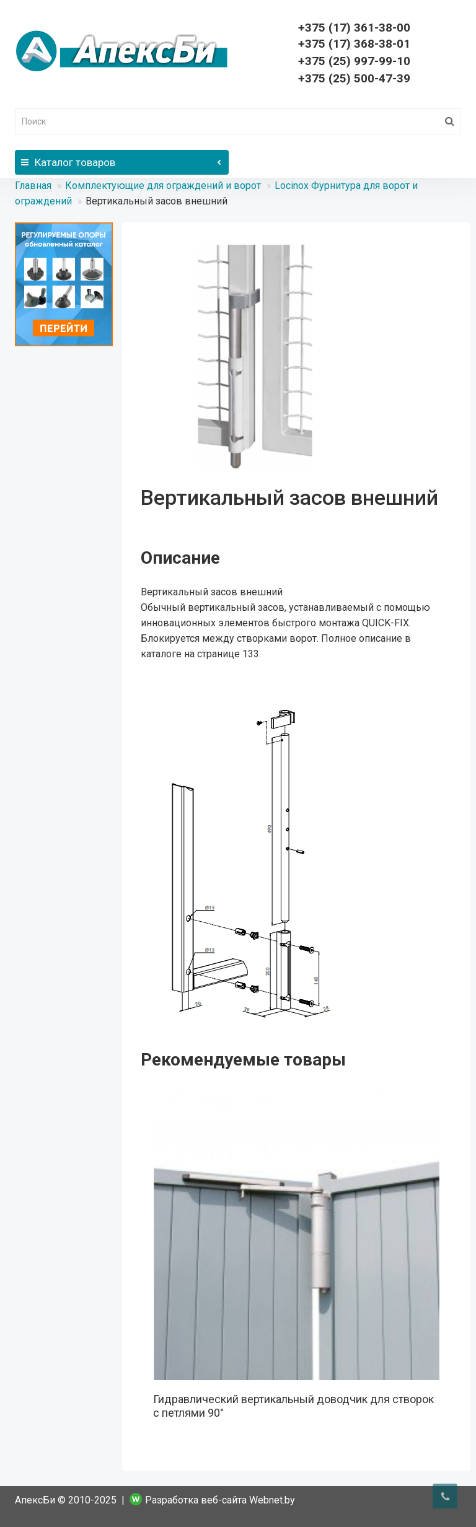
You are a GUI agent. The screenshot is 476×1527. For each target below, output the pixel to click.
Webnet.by (272, 1500)
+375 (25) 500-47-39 (354, 78)
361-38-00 (354, 27)
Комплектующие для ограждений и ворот (163, 185)
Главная (33, 185)
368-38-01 (354, 44)
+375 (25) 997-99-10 (354, 61)
